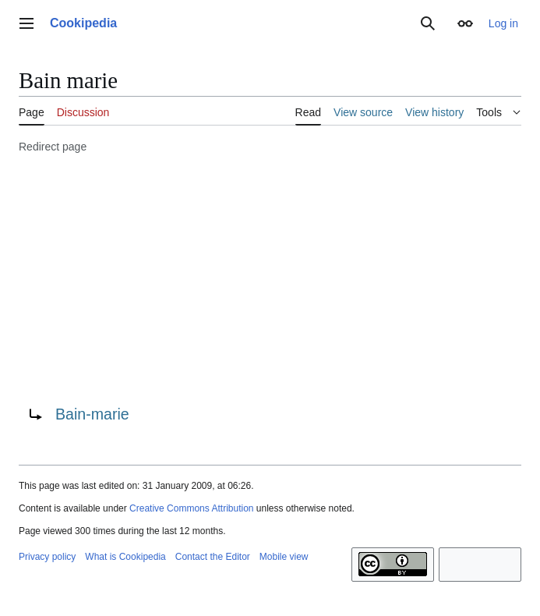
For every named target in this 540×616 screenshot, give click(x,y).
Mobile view (284, 556)
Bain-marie (92, 414)
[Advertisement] (270, 277)
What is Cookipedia (125, 556)
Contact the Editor (212, 556)
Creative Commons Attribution (191, 508)
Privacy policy (47, 556)
